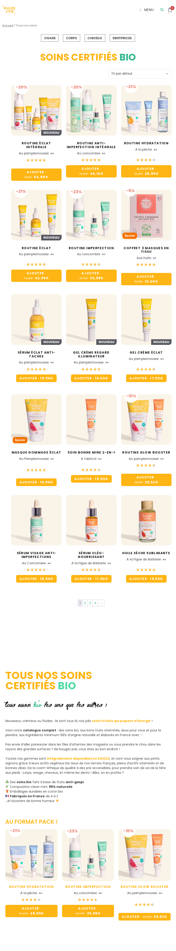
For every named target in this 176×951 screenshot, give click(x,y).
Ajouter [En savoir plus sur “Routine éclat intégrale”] (37, 174)
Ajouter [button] (92, 170)
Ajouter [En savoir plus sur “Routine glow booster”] (147, 479)
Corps (71, 38)
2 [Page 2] (85, 603)
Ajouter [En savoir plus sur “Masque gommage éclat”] (36, 482)
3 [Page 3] (90, 603)
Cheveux (95, 38)
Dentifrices (122, 38)
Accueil (7, 25)
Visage (50, 38)
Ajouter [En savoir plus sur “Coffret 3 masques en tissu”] (148, 278)
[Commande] (140, 73)
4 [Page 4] (95, 603)
